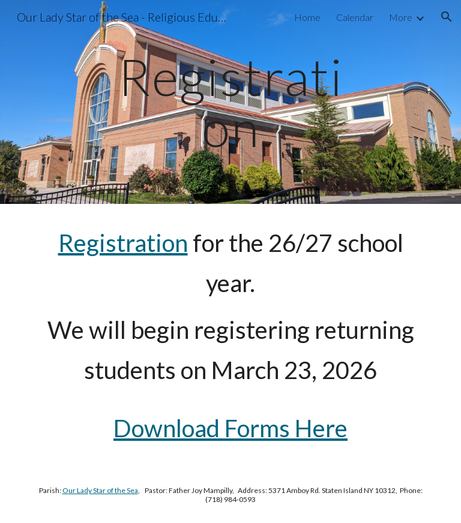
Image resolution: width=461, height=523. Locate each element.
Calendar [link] (354, 17)
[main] (230, 102)
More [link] (400, 17)
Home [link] (307, 17)
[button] (446, 16)
